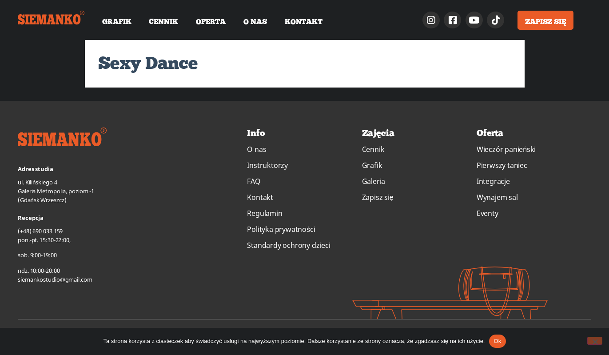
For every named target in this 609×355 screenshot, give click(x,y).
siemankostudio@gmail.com (55, 279)
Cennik (163, 21)
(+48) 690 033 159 (40, 231)
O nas (255, 21)
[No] (594, 341)
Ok (497, 341)
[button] (545, 20)
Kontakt (303, 21)
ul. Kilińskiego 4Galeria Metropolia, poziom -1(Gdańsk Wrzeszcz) (56, 191)
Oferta (211, 21)
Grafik (116, 21)
